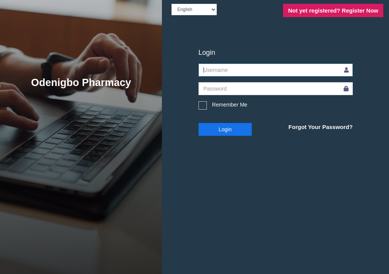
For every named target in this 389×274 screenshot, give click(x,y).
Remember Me (223, 105)
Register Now (333, 10)
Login (225, 129)
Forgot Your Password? (320, 127)
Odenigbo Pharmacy (81, 82)
